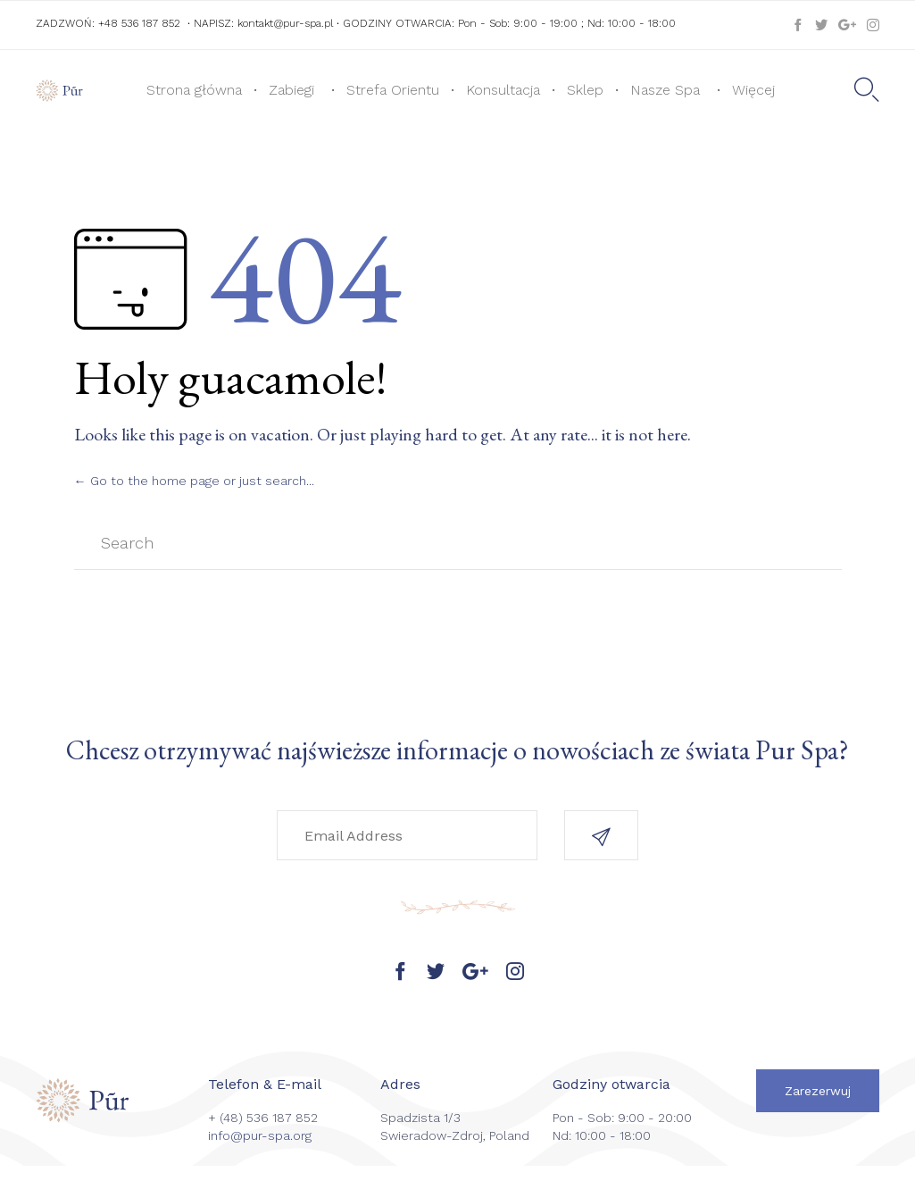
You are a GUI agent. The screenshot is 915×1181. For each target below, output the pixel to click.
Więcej (753, 89)
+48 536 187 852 (139, 23)
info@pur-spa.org (260, 1135)
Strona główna (194, 89)
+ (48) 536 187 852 (263, 1117)
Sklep (585, 89)
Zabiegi (291, 89)
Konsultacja (503, 89)
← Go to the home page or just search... (194, 480)
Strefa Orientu (392, 89)
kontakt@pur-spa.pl (285, 23)
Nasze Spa (665, 89)
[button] (601, 835)
